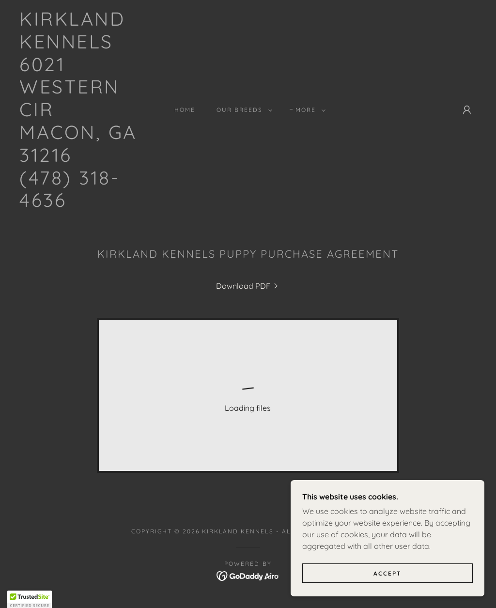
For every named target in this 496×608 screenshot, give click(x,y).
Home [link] (184, 109)
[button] (242, 110)
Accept (387, 573)
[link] (80, 204)
